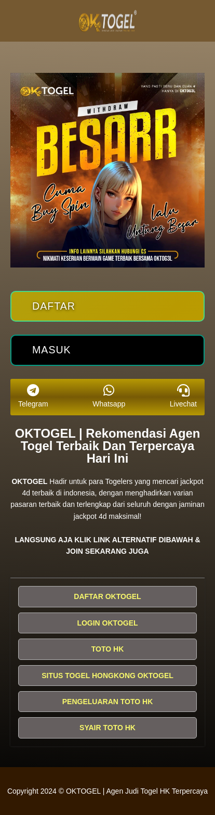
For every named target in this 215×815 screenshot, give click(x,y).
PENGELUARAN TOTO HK (107, 701)
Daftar (53, 306)
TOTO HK (107, 649)
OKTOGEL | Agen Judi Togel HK (118, 791)
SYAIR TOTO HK (107, 727)
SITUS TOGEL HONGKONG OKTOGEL (107, 675)
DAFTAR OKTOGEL (107, 596)
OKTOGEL (29, 481)
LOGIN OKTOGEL (107, 623)
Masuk (51, 349)
